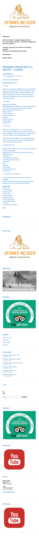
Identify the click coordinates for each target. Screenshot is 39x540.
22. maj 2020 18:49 (18, 76)
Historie (5, 73)
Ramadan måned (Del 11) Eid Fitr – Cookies (18, 68)
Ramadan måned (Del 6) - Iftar (11, 355)
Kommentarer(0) (7, 216)
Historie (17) (6, 340)
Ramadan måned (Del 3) (9, 367)
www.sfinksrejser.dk (9, 492)
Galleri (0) (5, 345)
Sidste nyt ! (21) (7, 337)
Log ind (5, 385)
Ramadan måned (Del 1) (9, 375)
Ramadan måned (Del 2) (9, 371)
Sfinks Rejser (10, 76)
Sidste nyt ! (10, 73)
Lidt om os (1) (6, 342)
